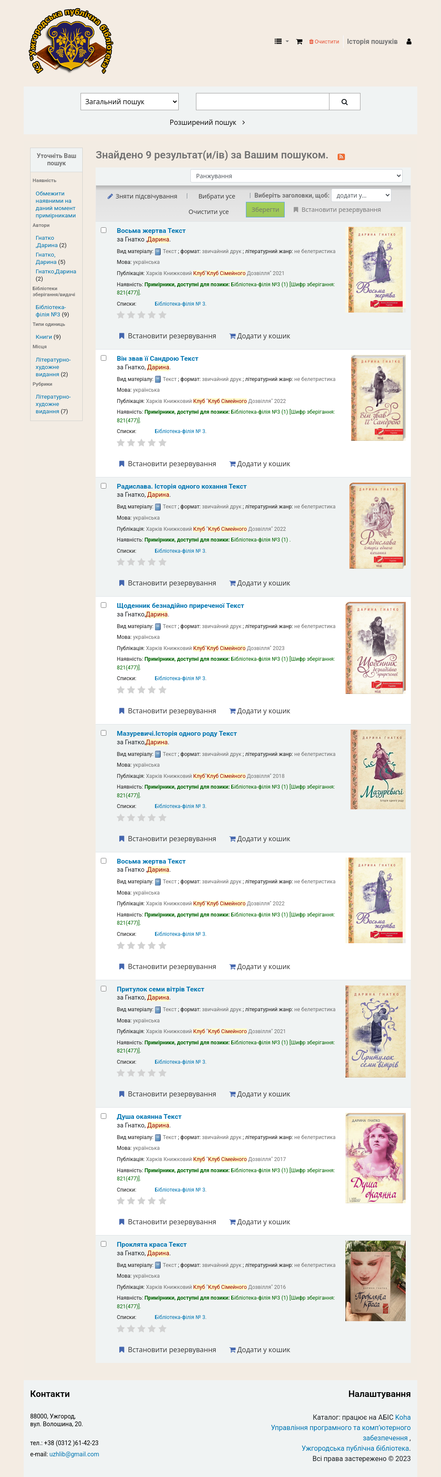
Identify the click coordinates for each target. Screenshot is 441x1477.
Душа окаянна (149, 1117)
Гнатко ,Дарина (47, 241)
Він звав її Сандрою (157, 358)
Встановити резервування (166, 336)
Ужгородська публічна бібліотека (355, 1448)
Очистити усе (209, 211)
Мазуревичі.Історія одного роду (177, 733)
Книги (44, 336)
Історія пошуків (372, 41)
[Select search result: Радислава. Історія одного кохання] (103, 486)
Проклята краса (151, 1244)
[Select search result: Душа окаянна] (103, 1116)
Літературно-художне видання (53, 367)
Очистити (324, 41)
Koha (403, 1417)
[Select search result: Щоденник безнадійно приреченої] (103, 605)
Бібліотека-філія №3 (51, 310)
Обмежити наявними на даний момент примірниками (56, 204)
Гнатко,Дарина (56, 271)
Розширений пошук (207, 122)
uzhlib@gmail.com (74, 1454)
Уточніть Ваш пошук (56, 159)
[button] (299, 41)
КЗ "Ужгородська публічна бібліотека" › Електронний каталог (74, 41)
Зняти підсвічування (141, 196)
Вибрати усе (217, 196)
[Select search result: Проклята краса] (103, 1244)
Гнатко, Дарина (46, 258)
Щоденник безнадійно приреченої (180, 606)
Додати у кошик (259, 336)
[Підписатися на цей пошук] (341, 156)
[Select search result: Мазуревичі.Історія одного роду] (103, 733)
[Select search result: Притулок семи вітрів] (103, 988)
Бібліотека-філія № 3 (180, 304)
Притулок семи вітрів (160, 989)
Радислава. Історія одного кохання (182, 486)
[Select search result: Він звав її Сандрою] (103, 358)
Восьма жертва (151, 231)
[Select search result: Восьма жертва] (103, 230)
